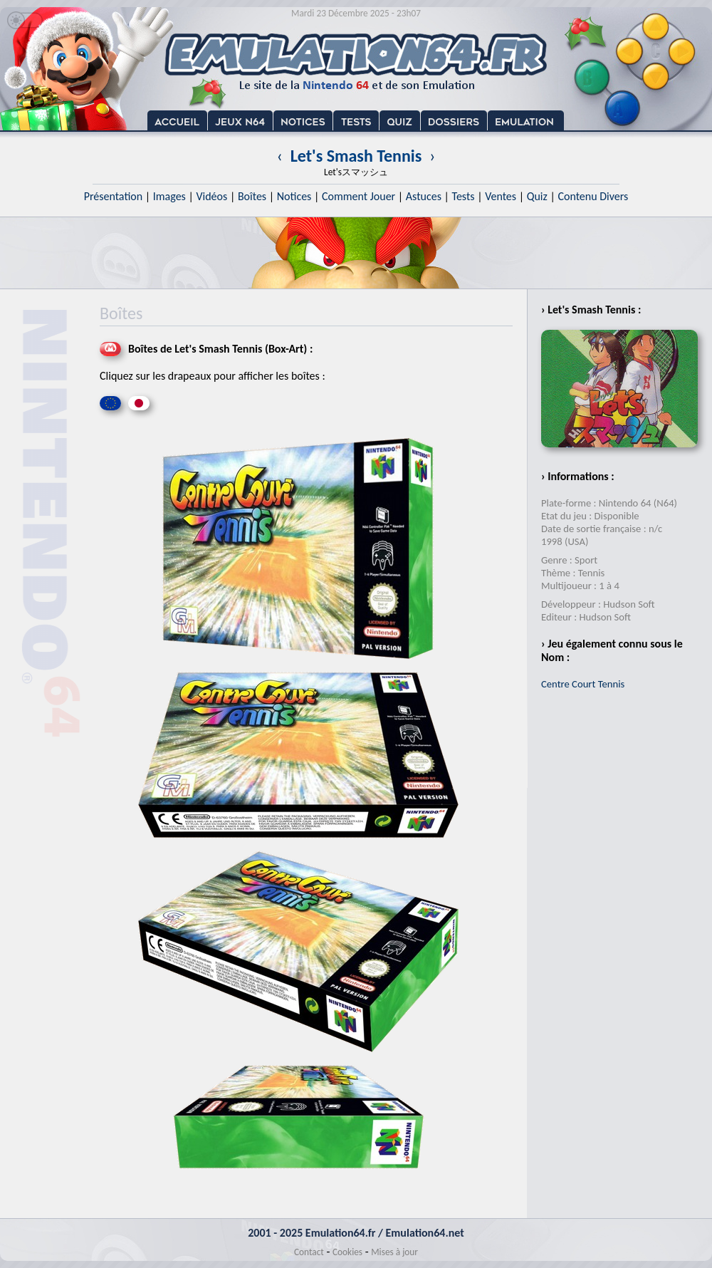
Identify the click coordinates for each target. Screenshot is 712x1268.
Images (169, 196)
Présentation (113, 196)
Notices (294, 196)
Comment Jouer (358, 196)
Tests (463, 196)
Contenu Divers (592, 196)
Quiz (537, 196)
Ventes (500, 196)
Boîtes (252, 196)
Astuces (423, 196)
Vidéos (211, 196)
